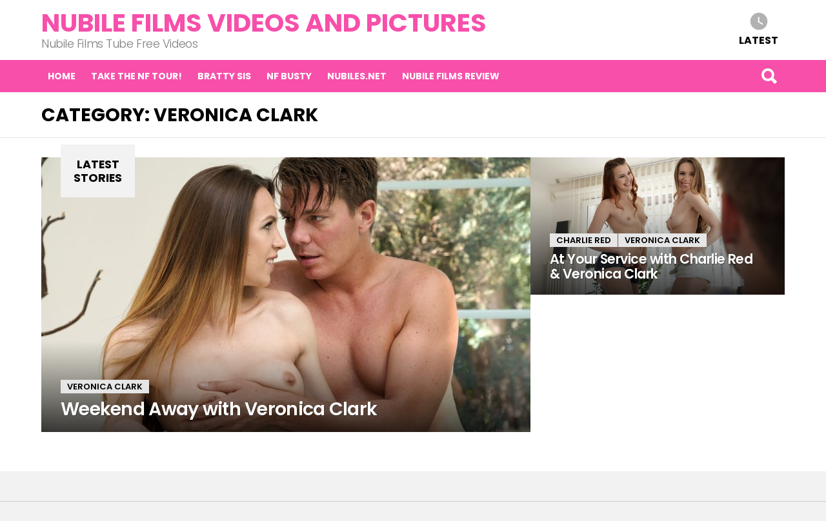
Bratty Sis (224, 76)
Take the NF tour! (136, 76)
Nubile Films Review (450, 76)
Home (62, 76)
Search (768, 76)
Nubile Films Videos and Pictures (264, 23)
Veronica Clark (105, 386)
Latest (758, 39)
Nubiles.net (357, 76)
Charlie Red (583, 240)
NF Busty (289, 76)
